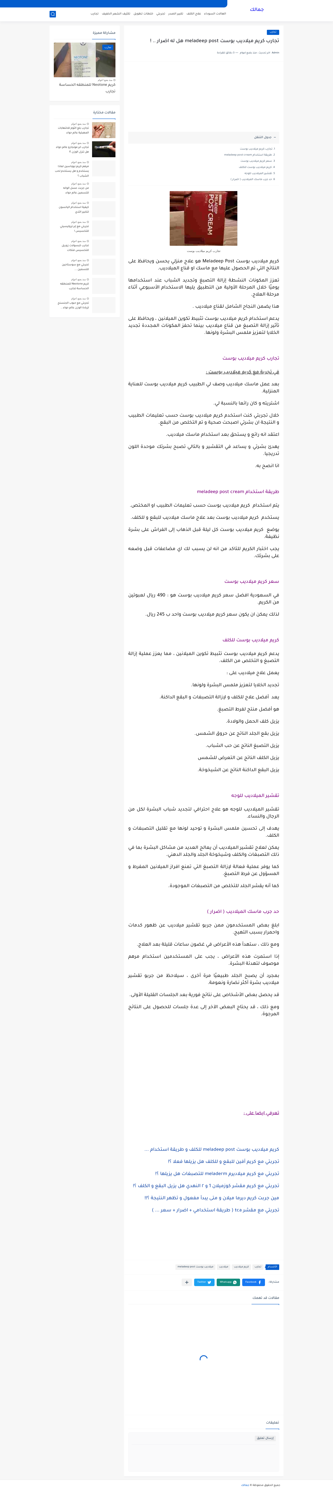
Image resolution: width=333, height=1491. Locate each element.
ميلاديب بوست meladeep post (195, 1267)
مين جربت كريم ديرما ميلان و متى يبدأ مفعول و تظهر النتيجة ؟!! (212, 1198)
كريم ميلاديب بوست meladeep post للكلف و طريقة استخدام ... (211, 1150)
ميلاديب (223, 1267)
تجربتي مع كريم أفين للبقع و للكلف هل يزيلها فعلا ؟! (223, 1162)
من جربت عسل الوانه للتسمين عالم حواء (76, 190)
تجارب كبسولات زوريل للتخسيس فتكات (75, 248)
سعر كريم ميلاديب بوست (256, 161)
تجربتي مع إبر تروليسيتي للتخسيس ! (74, 229)
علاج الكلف (193, 14)
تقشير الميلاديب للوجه (258, 173)
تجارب (95, 14)
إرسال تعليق (265, 1438)
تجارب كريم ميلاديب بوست (256, 149)
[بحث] (53, 14)
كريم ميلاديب (241, 1267)
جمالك (257, 10)
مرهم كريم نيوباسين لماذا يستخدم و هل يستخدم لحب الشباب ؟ (72, 171)
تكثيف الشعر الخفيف (116, 14)
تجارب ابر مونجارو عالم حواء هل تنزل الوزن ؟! (72, 150)
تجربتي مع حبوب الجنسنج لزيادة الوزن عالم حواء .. (73, 305)
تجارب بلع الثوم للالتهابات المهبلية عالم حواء (73, 130)
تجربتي (160, 14)
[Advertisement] (203, 99)
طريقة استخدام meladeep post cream (248, 155)
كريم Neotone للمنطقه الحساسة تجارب (87, 88)
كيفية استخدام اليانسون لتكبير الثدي (74, 210)
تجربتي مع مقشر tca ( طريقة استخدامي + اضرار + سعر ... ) (215, 1210)
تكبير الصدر (175, 14)
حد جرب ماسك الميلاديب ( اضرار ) (251, 179)
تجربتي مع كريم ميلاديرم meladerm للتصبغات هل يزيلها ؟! (217, 1174)
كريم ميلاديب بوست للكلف (255, 167)
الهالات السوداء (215, 14)
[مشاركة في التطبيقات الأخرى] (187, 1282)
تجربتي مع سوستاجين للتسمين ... (75, 267)
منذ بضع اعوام (105, 80)
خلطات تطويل (143, 14)
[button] (253, 1282)
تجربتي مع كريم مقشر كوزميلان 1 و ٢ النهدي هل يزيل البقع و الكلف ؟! (206, 1186)
